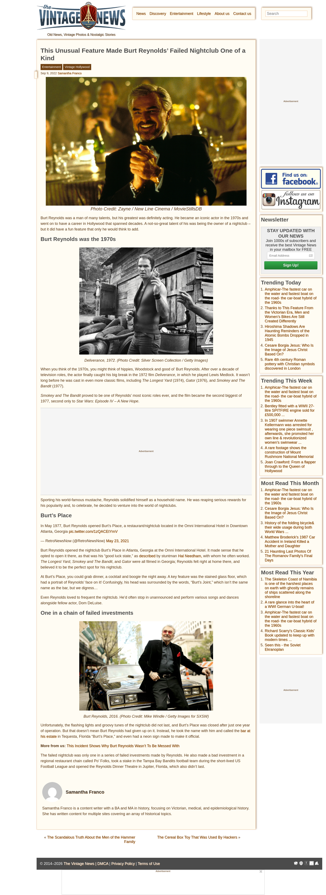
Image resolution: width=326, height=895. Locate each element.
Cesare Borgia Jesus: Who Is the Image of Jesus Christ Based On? (289, 349)
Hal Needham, (190, 556)
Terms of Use (149, 864)
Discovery (158, 14)
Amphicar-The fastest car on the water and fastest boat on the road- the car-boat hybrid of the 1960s (290, 296)
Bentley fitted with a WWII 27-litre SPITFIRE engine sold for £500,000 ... (289, 410)
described (147, 556)
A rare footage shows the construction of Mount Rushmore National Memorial (289, 452)
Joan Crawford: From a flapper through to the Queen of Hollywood (290, 466)
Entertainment (181, 14)
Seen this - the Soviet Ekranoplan (282, 647)
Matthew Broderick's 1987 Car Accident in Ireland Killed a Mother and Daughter (290, 541)
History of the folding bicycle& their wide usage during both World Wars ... (289, 527)
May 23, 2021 (117, 541)
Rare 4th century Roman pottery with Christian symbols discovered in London (290, 363)
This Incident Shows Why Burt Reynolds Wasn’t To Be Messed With (123, 746)
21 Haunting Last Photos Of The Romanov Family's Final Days (288, 555)
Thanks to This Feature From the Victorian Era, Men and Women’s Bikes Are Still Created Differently (289, 314)
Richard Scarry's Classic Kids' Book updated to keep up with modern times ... (289, 635)
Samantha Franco (70, 73)
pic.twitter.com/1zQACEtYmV (93, 531)
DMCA (102, 864)
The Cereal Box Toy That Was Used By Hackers (197, 837)
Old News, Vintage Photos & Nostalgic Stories (81, 34)
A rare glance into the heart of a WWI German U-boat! (289, 604)
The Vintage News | (80, 864)
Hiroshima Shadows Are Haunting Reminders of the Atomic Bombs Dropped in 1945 (287, 333)
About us (222, 14)
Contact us (242, 14)
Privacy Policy (123, 864)
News (141, 14)
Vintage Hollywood (77, 67)
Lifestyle (204, 14)
